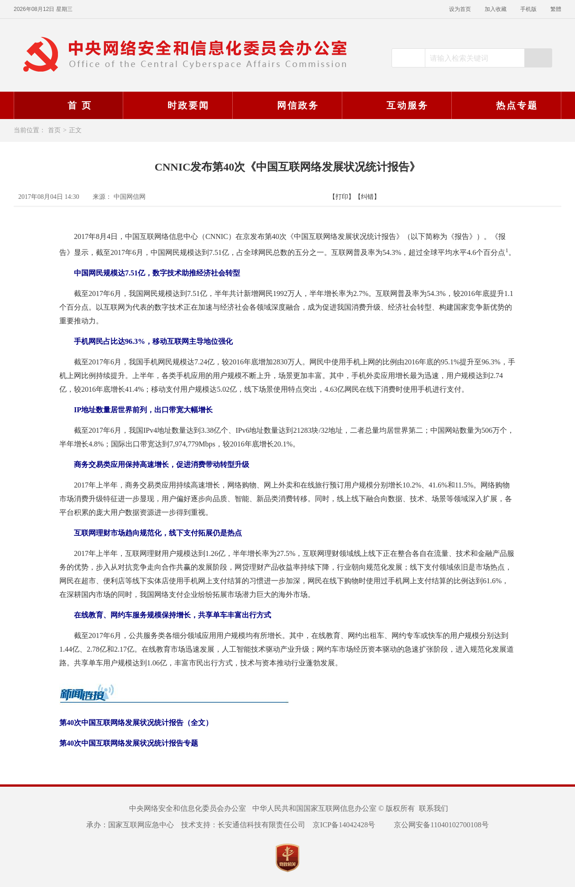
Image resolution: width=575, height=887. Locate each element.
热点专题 (505, 105)
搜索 (538, 58)
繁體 (555, 9)
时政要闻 (176, 105)
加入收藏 (496, 9)
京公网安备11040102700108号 (435, 825)
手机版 (528, 9)
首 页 (68, 105)
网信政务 (286, 105)
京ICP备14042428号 (344, 825)
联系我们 (433, 808)
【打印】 (342, 196)
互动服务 (396, 105)
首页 (54, 130)
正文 (75, 130)
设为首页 (460, 9)
